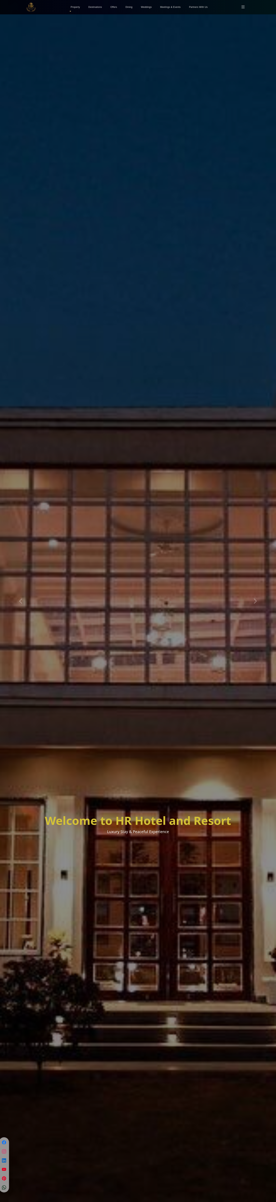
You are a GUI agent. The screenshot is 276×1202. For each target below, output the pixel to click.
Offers (113, 7)
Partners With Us (198, 7)
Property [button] (75, 7)
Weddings (146, 7)
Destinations (95, 7)
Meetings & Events (170, 7)
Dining (129, 7)
